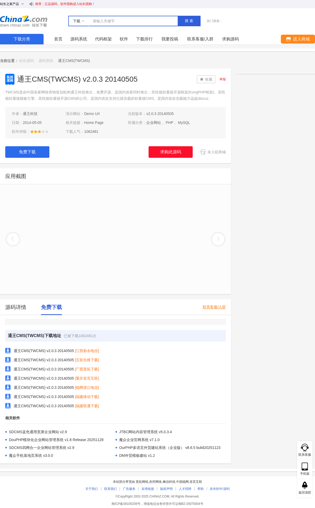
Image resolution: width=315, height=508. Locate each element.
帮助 (200, 489)
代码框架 (103, 39)
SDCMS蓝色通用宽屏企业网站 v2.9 (38, 432)
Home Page (93, 123)
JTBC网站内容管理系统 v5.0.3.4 (145, 432)
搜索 (189, 21)
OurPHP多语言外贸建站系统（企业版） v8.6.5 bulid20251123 (169, 448)
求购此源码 (170, 152)
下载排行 (144, 39)
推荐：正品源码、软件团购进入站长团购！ (65, 4)
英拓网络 (142, 482)
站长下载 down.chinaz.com (23, 21)
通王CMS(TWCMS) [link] (74, 61)
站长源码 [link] (26, 61)
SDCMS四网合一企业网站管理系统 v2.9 (41, 448)
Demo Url (91, 114)
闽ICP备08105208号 (126, 504)
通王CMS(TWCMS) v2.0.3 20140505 (44, 351)
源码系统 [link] (46, 61)
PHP (169, 123)
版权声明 (166, 489)
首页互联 (196, 482)
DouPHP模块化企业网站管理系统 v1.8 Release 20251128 (56, 440)
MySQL (184, 123)
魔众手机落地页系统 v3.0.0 (31, 455)
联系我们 (110, 489)
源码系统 (78, 39)
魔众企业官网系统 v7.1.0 (139, 440)
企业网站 (153, 123)
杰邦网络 (155, 482)
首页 (58, 39)
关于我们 (91, 489)
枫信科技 (169, 482)
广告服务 (129, 489)
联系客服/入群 (214, 307)
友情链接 (147, 489)
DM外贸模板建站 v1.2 (137, 455)
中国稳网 (182, 482)
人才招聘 (185, 489)
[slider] (39, 131)
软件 (124, 39)
